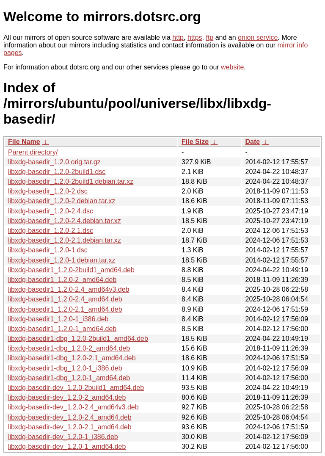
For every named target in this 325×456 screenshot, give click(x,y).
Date (252, 141)
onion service (258, 37)
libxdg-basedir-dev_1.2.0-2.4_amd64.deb (70, 417)
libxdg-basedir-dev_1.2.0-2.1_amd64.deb (70, 427)
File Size (195, 141)
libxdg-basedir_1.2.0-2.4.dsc (50, 211)
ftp (209, 37)
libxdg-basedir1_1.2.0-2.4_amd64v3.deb (68, 289)
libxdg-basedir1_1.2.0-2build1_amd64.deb (71, 270)
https (194, 37)
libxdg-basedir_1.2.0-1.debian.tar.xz (62, 260)
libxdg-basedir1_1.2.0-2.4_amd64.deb (65, 299)
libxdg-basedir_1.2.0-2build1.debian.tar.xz (70, 181)
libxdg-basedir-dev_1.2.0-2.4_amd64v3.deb (73, 407)
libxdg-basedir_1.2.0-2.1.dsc (50, 230)
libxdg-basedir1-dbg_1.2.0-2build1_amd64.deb (78, 338)
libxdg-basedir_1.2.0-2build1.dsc (56, 171)
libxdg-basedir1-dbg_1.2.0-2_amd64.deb (69, 348)
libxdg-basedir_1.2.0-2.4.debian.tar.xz (64, 220)
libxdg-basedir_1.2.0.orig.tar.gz (54, 162)
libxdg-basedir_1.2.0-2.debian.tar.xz (62, 201)
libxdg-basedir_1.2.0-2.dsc (48, 191)
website (232, 67)
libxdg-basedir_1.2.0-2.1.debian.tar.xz (64, 240)
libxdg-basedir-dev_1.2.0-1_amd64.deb (67, 446)
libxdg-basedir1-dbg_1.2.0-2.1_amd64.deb (72, 358)
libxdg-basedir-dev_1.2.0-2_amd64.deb (67, 397)
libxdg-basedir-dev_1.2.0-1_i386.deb (63, 436)
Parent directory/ (33, 152)
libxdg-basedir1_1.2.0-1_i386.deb (58, 319)
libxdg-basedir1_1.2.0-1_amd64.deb (62, 328)
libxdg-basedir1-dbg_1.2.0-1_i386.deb (65, 368)
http (178, 37)
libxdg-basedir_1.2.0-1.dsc (48, 250)
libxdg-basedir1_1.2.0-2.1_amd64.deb (65, 309)
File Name (24, 141)
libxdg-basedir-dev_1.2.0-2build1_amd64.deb (76, 387)
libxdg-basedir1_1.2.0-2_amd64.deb (62, 279)
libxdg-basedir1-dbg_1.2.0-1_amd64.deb (69, 377)
